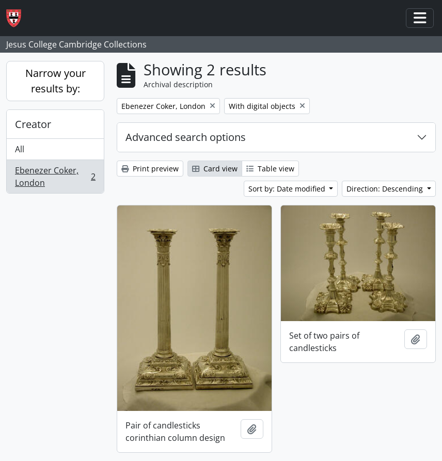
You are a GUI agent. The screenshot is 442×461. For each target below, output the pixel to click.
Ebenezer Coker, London (55, 176)
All (19, 149)
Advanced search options (185, 137)
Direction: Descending (385, 189)
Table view (270, 168)
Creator (33, 124)
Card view (215, 168)
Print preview (150, 168)
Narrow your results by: (55, 81)
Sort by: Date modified (287, 189)
